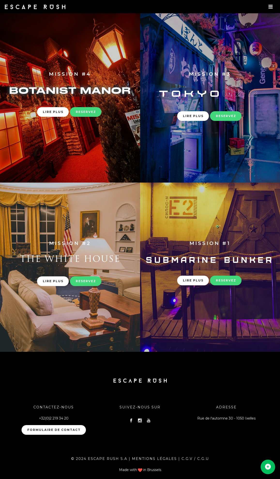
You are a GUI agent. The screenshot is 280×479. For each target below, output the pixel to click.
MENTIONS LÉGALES (154, 459)
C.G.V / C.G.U (195, 459)
